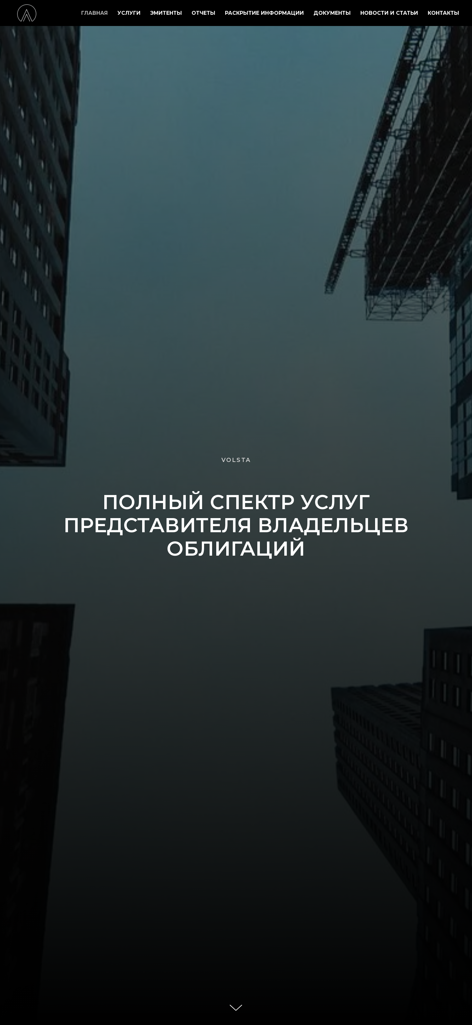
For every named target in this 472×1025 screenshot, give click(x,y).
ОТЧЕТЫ (203, 13)
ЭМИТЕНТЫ (166, 13)
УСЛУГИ (129, 13)
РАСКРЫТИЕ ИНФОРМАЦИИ (264, 13)
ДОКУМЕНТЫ (332, 13)
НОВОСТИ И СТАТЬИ (389, 13)
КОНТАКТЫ (443, 13)
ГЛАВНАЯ (94, 13)
